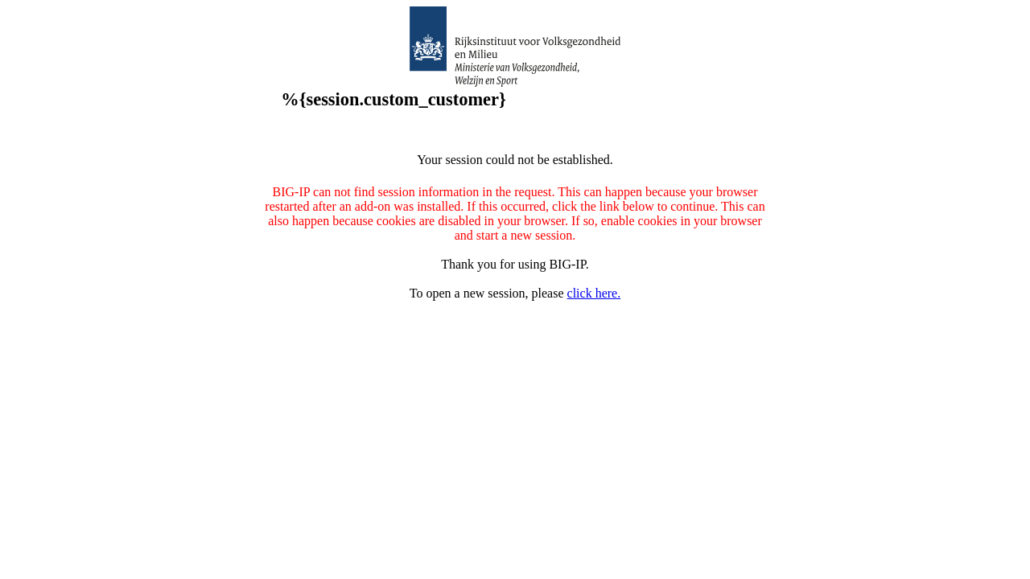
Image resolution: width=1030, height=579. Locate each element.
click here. (594, 293)
